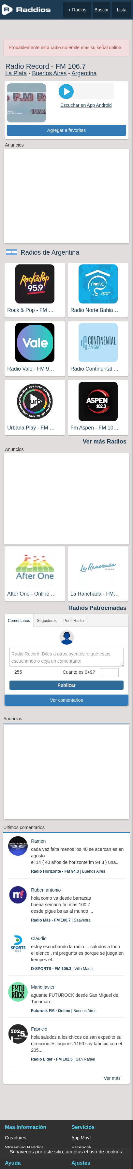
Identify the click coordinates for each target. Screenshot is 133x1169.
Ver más (112, 1078)
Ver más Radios (104, 441)
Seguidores (47, 620)
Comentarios (19, 620)
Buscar (102, 9)
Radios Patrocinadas (97, 608)
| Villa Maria (62, 968)
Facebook (81, 1147)
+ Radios (77, 9)
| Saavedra (61, 920)
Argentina (83, 73)
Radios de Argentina (50, 252)
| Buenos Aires (68, 871)
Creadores (15, 1137)
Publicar (66, 685)
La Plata (16, 73)
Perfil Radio (74, 620)
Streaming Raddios (24, 1147)
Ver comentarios (66, 700)
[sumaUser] (109, 672)
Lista (121, 9)
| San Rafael (63, 1059)
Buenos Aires (49, 73)
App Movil (81, 1137)
